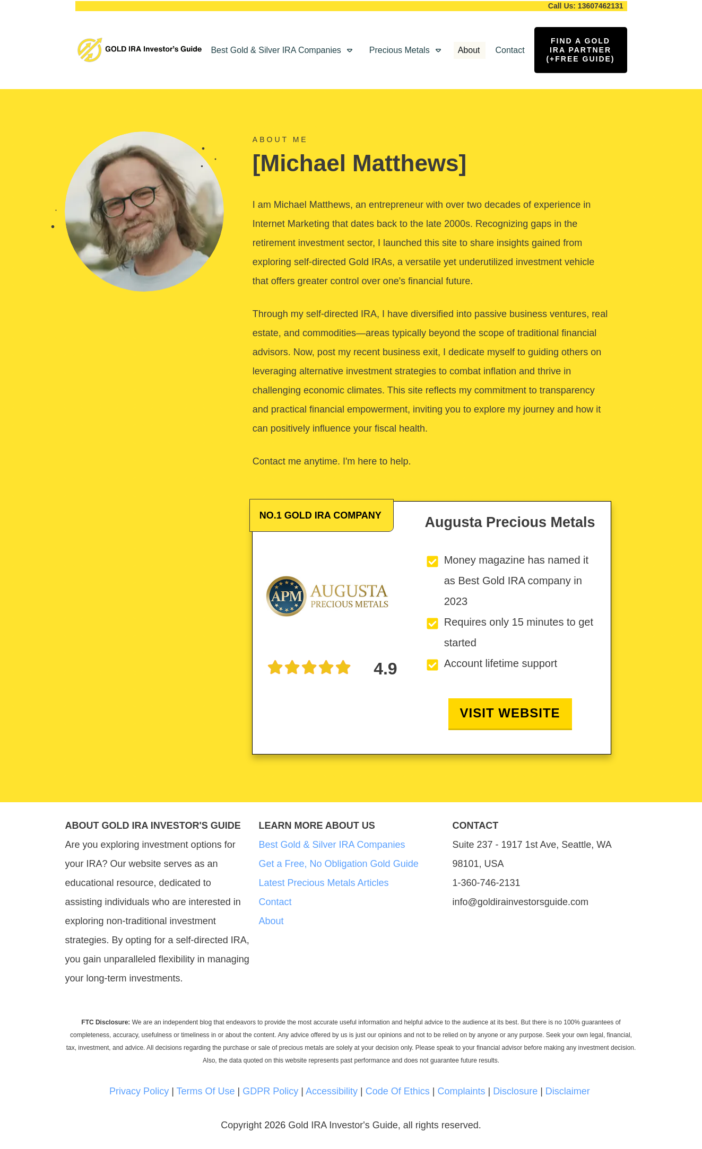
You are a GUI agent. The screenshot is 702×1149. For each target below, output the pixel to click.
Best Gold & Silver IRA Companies (332, 844)
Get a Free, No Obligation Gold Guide (339, 863)
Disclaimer (567, 1091)
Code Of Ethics (398, 1091)
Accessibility (332, 1091)
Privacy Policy (139, 1091)
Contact (275, 902)
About (271, 921)
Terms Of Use (206, 1091)
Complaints (461, 1091)
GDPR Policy (270, 1091)
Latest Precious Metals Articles (324, 883)
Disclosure (515, 1091)
